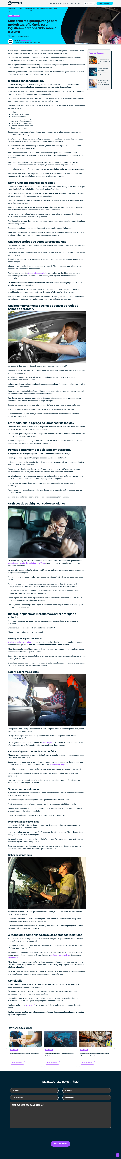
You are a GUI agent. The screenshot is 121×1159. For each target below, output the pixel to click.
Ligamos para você (105, 3)
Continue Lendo (17, 1062)
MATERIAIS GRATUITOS (59, 3)
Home (10, 8)
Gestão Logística (14, 15)
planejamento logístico (59, 765)
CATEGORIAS (75, 3)
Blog (14, 8)
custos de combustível (59, 955)
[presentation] (60, 1135)
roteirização (47, 743)
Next (114, 1048)
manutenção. (13, 958)
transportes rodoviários (37, 273)
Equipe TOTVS (26, 40)
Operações (13, 1050)
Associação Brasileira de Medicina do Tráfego (26, 563)
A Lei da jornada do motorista (19, 642)
